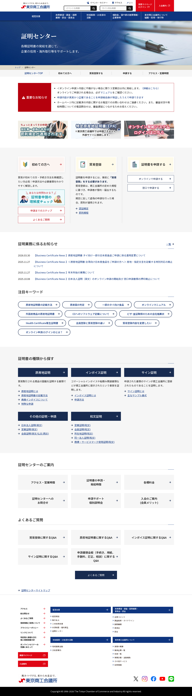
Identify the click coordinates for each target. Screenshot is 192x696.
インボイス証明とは (85, 395)
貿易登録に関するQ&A (43, 537)
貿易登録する (96, 73)
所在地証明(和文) (83, 433)
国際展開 (118, 624)
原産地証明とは (29, 391)
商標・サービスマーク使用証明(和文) (94, 442)
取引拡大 (55, 620)
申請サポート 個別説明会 (96, 500)
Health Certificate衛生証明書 (42, 323)
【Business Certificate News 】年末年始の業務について (64, 272)
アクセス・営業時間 (158, 73)
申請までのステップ (41, 210)
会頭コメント (119, 617)
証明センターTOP (34, 73)
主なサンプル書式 (137, 395)
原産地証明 (42, 372)
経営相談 (55, 616)
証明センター (57, 631)
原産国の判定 (77, 305)
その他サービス (120, 661)
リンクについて (26, 632)
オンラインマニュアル (154, 305)
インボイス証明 (96, 372)
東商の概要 (118, 646)
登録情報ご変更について (30, 623)
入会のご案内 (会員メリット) (149, 500)
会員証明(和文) (82, 429)
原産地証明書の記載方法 (39, 305)
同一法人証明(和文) (84, 437)
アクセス (23, 609)
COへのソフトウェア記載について (90, 314)
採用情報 (118, 665)
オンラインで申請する (151, 179)
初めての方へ (65, 73)
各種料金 (149, 482)
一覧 (168, 244)
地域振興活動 (57, 646)
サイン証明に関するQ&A (43, 556)
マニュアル (106, 92)
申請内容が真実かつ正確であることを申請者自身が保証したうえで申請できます (100, 97)
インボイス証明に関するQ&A (149, 537)
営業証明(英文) (29, 429)
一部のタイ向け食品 (113, 305)
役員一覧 (118, 654)
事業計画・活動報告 (122, 657)
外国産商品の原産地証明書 (40, 314)
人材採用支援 (57, 623)
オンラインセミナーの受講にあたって (29, 645)
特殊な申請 (27, 404)
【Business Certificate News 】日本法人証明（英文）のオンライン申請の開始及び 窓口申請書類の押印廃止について (97, 279)
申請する (127, 73)
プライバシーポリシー (29, 628)
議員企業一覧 (119, 650)
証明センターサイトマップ (35, 590)
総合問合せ (24, 613)
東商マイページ (26, 655)
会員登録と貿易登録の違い (90, 323)
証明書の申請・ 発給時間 (96, 482)
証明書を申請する (153, 164)
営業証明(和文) (82, 425)
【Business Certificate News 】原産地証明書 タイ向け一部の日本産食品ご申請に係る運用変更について (90, 255)
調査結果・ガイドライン (124, 620)
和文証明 (96, 416)
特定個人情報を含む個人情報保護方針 (28, 638)
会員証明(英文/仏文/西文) (35, 433)
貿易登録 (95, 164)
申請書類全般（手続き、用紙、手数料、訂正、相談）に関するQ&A (96, 556)
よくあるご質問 (41, 219)
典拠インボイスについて (34, 399)
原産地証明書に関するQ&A (96, 537)
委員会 (117, 628)
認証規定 (83, 208)
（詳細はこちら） (150, 88)
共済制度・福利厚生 (60, 627)
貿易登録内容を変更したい (137, 323)
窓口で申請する (150, 188)
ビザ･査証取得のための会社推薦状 (145, 314)
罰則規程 (83, 212)
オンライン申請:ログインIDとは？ (44, 332)
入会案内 (23, 663)
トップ (17, 67)
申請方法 (79, 399)
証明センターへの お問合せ (43, 500)
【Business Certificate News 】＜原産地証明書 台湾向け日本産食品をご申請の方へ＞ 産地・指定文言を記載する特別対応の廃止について (103, 264)
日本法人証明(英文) (31, 425)
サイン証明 (149, 372)
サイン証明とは (136, 391)
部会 (116, 631)
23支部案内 (56, 650)
